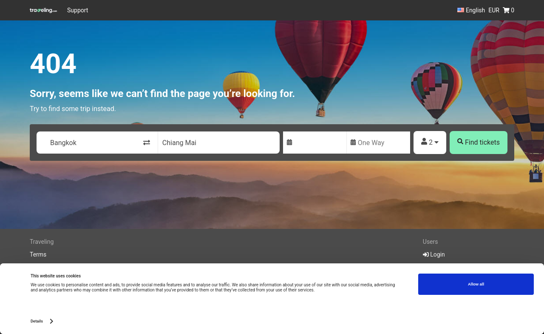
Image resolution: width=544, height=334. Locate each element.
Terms (38, 254)
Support (77, 10)
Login (434, 254)
